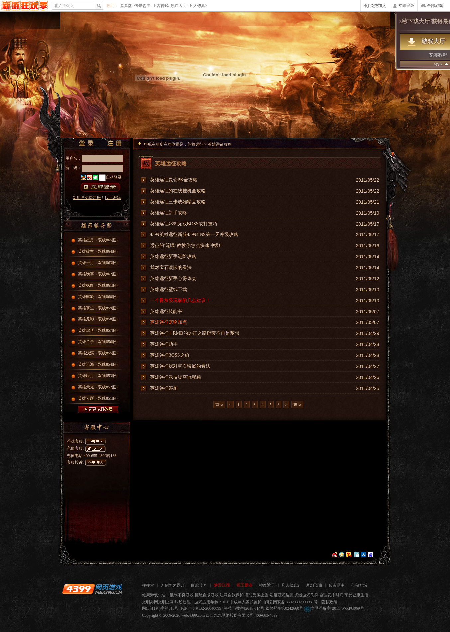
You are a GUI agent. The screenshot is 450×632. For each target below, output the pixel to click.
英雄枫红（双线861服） (99, 285)
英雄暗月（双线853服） (99, 375)
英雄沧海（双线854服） (99, 364)
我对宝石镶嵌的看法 (171, 267)
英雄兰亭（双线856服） (99, 341)
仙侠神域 (359, 585)
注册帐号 (116, 143)
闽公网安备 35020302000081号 (291, 602)
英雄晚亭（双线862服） (99, 274)
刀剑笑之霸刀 (172, 585)
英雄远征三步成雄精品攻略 (178, 201)
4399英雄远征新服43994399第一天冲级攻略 (194, 234)
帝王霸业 (244, 585)
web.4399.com (193, 615)
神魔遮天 (267, 585)
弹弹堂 (126, 5)
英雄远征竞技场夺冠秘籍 (175, 377)
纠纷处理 (183, 602)
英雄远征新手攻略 (168, 212)
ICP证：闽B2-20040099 (201, 608)
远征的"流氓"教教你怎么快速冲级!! (186, 245)
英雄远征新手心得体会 (173, 278)
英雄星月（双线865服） (99, 240)
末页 (297, 404)
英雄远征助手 (164, 344)
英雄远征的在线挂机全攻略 (178, 190)
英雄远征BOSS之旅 (169, 355)
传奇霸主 (142, 5)
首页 (219, 404)
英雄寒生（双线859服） (99, 308)
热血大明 (179, 5)
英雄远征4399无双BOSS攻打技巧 (183, 223)
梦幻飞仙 (314, 585)
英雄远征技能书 (166, 311)
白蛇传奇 (199, 585)
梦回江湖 (222, 585)
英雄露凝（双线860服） (99, 296)
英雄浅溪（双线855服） (99, 353)
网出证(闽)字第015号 (160, 608)
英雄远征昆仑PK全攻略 (174, 179)
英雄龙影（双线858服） (99, 319)
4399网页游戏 (25, 5)
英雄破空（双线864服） (99, 251)
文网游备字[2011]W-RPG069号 (334, 608)
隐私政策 (329, 602)
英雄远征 (195, 144)
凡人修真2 (198, 5)
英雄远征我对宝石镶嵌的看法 (180, 366)
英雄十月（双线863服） (99, 262)
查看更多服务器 (98, 409)
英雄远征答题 (164, 388)
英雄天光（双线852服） (99, 387)
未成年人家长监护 (246, 602)
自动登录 (114, 177)
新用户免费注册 (87, 197)
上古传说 (161, 5)
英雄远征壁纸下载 (168, 289)
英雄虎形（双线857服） (99, 330)
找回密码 (113, 197)
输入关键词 (64, 5)
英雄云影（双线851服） (99, 398)
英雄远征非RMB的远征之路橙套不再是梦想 (194, 333)
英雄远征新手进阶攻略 (173, 256)
